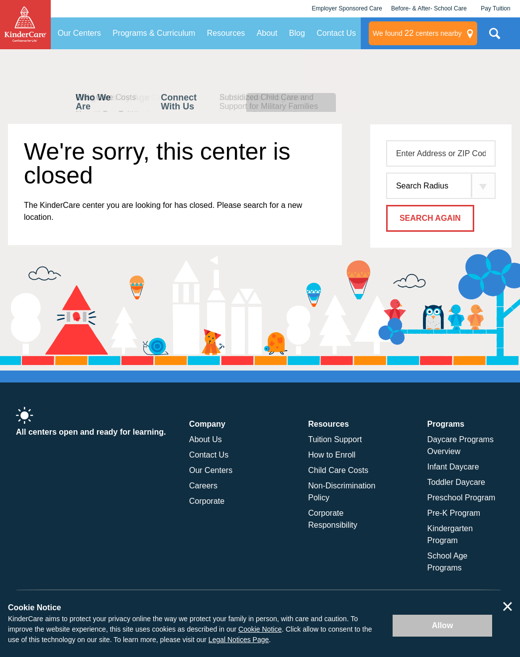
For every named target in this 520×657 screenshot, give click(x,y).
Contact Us (336, 33)
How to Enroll (331, 455)
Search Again (430, 218)
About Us (205, 439)
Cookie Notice (260, 629)
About (267, 33)
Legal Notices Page (238, 640)
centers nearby (417, 33)
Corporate (206, 501)
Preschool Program (461, 497)
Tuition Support (335, 439)
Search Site (494, 37)
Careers (203, 485)
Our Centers (79, 33)
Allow (442, 625)
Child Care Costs (338, 470)
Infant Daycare (453, 467)
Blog (297, 33)
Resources (226, 33)
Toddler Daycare (456, 482)
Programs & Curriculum (153, 33)
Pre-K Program (454, 513)
